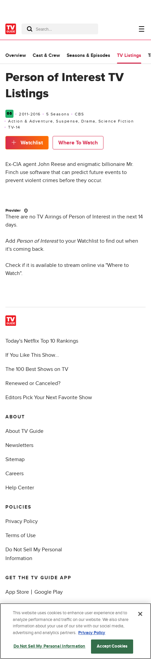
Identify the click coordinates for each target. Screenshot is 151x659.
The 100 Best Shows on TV (36, 369)
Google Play (48, 592)
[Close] (140, 614)
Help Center (19, 487)
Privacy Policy (21, 521)
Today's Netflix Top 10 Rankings (41, 341)
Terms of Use (20, 535)
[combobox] (60, 29)
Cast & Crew (46, 55)
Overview (15, 55)
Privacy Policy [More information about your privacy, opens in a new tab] (91, 632)
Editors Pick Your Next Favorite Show (48, 397)
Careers (14, 473)
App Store (17, 592)
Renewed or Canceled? (32, 383)
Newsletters (19, 445)
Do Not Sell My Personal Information (49, 646)
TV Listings (129, 55)
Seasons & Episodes (88, 55)
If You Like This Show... (32, 355)
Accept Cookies (112, 646)
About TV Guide (24, 431)
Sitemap (15, 459)
